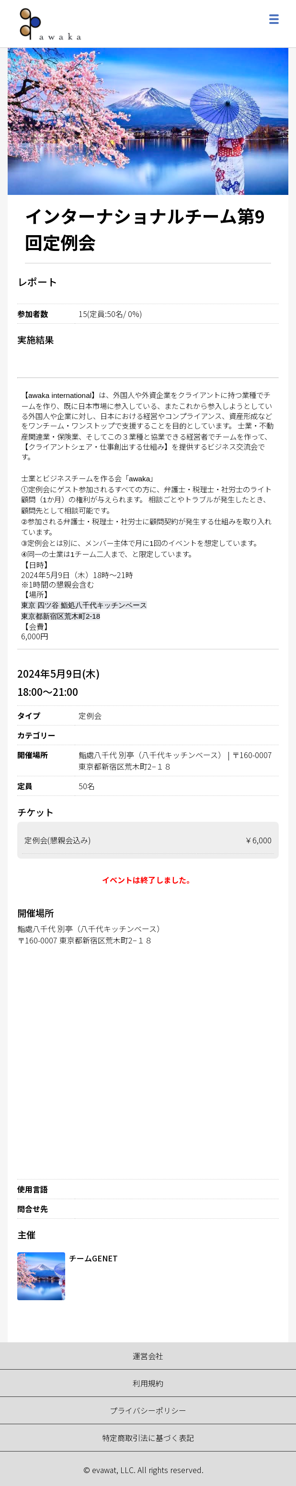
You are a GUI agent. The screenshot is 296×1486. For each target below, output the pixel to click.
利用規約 (148, 1383)
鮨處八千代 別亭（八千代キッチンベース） (90, 928)
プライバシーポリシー (148, 1410)
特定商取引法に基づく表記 (148, 1437)
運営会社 (148, 1355)
